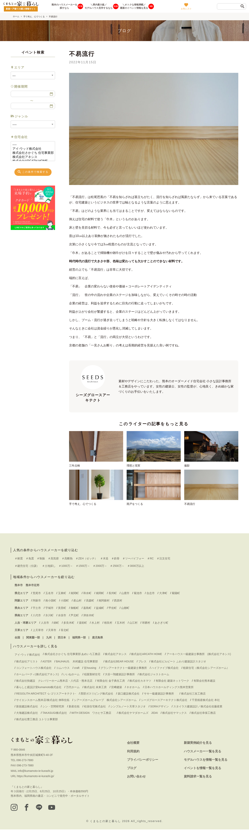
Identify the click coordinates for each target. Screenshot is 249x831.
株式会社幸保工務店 (203, 714)
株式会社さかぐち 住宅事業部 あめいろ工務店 (31, 153)
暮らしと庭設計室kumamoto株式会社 (38, 688)
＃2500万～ (117, 567)
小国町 (65, 601)
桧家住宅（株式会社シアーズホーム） (206, 669)
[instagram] (14, 808)
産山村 (77, 601)
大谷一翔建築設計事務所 (120, 675)
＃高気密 (53, 559)
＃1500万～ (83, 567)
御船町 (75, 609)
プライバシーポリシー (142, 760)
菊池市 (138, 594)
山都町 (125, 609)
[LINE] (39, 808)
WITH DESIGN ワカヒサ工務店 (92, 714)
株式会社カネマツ (140, 681)
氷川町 (49, 616)
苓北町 (65, 631)
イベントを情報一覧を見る (202, 769)
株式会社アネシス (31, 157)
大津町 (163, 594)
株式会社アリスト (27, 662)
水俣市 (62, 616)
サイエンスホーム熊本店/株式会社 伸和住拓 (42, 701)
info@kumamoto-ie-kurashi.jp (35, 772)
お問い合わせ (136, 777)
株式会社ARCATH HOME (146, 655)
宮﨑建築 (116, 688)
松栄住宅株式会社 (95, 707)
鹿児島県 (97, 638)
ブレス (142, 662)
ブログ (131, 769)
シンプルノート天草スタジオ (128, 707)
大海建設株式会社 (27, 714)
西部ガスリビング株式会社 (97, 694)
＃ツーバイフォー (133, 559)
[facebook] (27, 808)
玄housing (90, 669)
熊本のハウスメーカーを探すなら (64, 6)
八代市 (37, 616)
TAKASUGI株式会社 (54, 714)
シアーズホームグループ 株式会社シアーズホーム (105, 701)
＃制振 (41, 559)
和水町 (87, 594)
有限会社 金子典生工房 (111, 681)
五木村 (121, 623)
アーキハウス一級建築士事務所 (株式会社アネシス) (199, 655)
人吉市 (45, 623)
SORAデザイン (159, 707)
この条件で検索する (32, 172)
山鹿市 (125, 594)
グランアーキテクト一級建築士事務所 (124, 669)
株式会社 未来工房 (95, 688)
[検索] (242, 6)
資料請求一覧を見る (198, 777)
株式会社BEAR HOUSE (119, 662)
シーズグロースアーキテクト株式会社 (164, 701)
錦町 (56, 623)
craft (76, 669)
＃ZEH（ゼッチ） (86, 559)
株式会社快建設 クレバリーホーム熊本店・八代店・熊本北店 (54, 681)
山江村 (133, 623)
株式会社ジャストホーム (154, 675)
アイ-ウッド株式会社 (31, 149)
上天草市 (38, 631)
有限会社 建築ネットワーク (172, 681)
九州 (49, 638)
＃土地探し (49, 567)
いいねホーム (71, 675)
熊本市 (19, 586)
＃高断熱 (67, 559)
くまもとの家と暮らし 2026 (110, 822)
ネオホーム (133, 688)
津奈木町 (88, 616)
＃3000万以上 (135, 567)
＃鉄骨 (115, 559)
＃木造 (104, 559)
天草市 (52, 631)
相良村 (108, 623)
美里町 (62, 609)
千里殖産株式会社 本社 (206, 701)
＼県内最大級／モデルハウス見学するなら (99, 6)
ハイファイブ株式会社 (165, 669)
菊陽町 (176, 594)
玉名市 (49, 594)
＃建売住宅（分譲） (27, 567)
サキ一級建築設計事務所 (160, 694)
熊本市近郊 (32, 586)
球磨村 (146, 623)
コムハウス (63, 669)
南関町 (75, 594)
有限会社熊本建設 (204, 681)
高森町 (90, 601)
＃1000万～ (66, 567)
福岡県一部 (79, 638)
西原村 (118, 601)
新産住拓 (74, 707)
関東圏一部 (33, 638)
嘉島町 (87, 609)
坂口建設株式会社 (128, 694)
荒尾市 (37, 594)
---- (31, 145)
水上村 (95, 623)
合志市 (150, 594)
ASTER (47, 662)
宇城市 (49, 609)
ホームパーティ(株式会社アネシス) (37, 675)
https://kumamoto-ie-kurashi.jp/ (35, 777)
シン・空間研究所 (53, 707)
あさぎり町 (161, 623)
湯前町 (83, 623)
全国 (17, 638)
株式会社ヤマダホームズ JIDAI (138, 714)
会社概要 (133, 744)
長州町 (113, 594)
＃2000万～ (100, 567)
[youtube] (52, 808)
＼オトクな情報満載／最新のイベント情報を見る (134, 6)
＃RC (150, 559)
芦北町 (75, 616)
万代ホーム (73, 688)
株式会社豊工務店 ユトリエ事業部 (37, 720)
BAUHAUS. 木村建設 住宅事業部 (78, 662)
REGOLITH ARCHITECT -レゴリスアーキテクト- (46, 694)
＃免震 (30, 559)
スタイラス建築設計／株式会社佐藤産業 (197, 707)
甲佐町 (113, 609)
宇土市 (37, 609)
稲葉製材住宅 (92, 675)
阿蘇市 (37, 601)
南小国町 (50, 601)
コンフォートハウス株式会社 (34, 669)
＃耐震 (19, 559)
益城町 (100, 609)
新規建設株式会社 (27, 707)
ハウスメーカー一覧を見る (202, 752)
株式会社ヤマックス (174, 714)
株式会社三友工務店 (193, 694)
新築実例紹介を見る (198, 744)
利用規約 (133, 752)
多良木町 (68, 623)
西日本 (62, 638)
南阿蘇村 (104, 601)
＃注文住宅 (163, 559)
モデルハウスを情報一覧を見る (205, 760)
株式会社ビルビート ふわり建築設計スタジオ (178, 662)
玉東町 (62, 594)
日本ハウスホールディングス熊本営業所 (169, 688)
